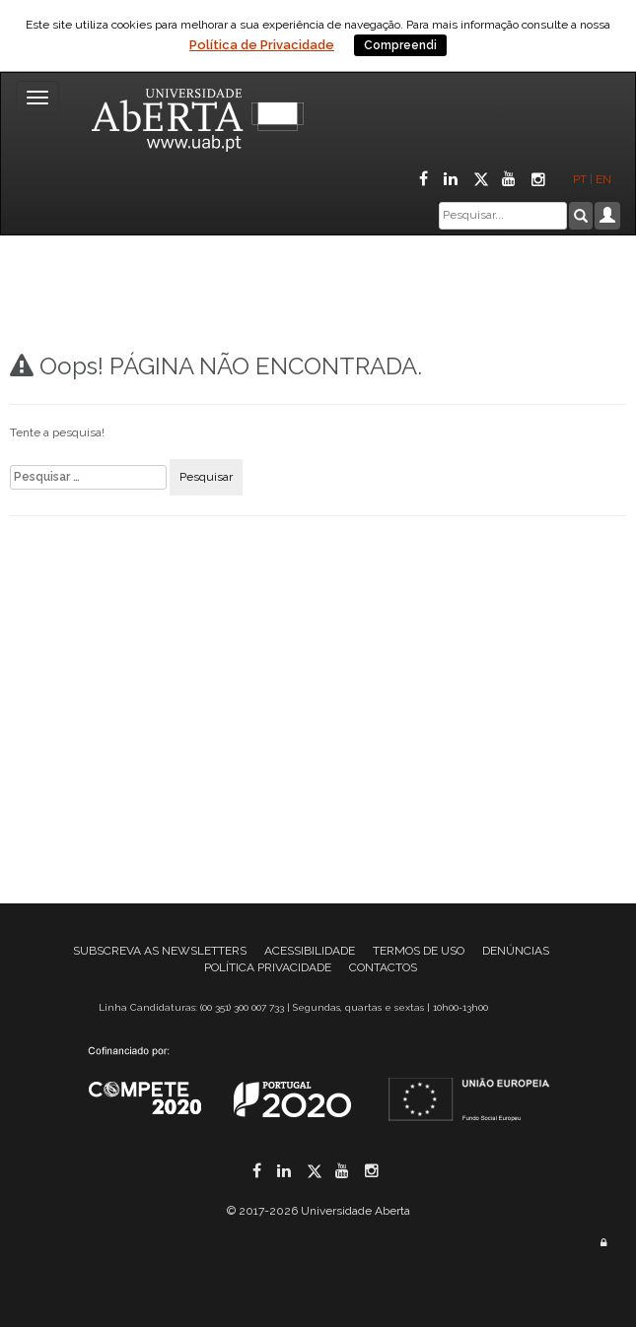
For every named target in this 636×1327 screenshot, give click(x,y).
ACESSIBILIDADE (309, 951)
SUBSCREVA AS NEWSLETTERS (160, 951)
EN (605, 179)
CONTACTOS (383, 967)
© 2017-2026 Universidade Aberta (318, 1211)
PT (580, 179)
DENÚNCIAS (515, 951)
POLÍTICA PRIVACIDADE (267, 967)
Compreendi (400, 45)
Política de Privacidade (261, 44)
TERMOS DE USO (418, 951)
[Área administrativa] (603, 1242)
